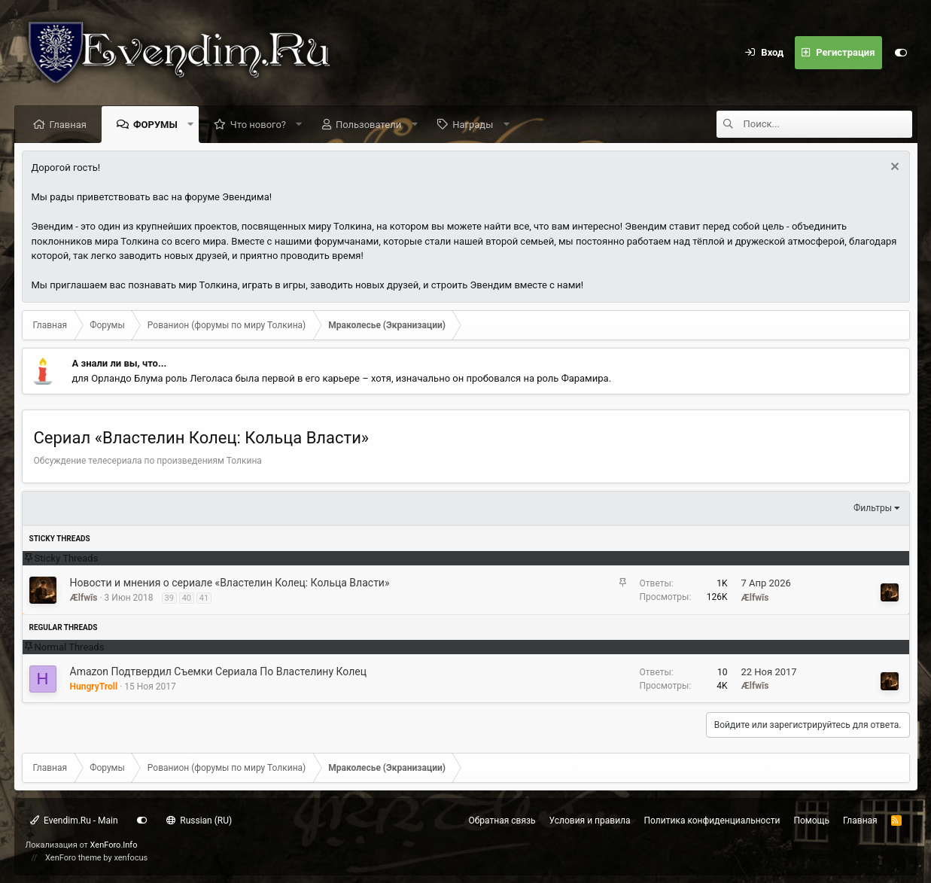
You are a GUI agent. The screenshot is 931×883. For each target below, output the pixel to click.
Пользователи (368, 124)
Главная (68, 124)
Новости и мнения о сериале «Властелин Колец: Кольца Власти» (230, 583)
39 (169, 598)
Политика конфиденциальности (712, 820)
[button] (190, 124)
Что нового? (258, 124)
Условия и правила (590, 820)
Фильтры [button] (872, 508)
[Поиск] (828, 124)
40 (186, 598)
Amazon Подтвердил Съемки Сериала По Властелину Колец (218, 671)
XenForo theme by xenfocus (96, 858)
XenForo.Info (114, 845)
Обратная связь (502, 820)
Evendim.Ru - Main (74, 820)
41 (203, 598)
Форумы (155, 124)
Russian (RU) (199, 820)
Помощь (811, 820)
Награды (472, 124)
